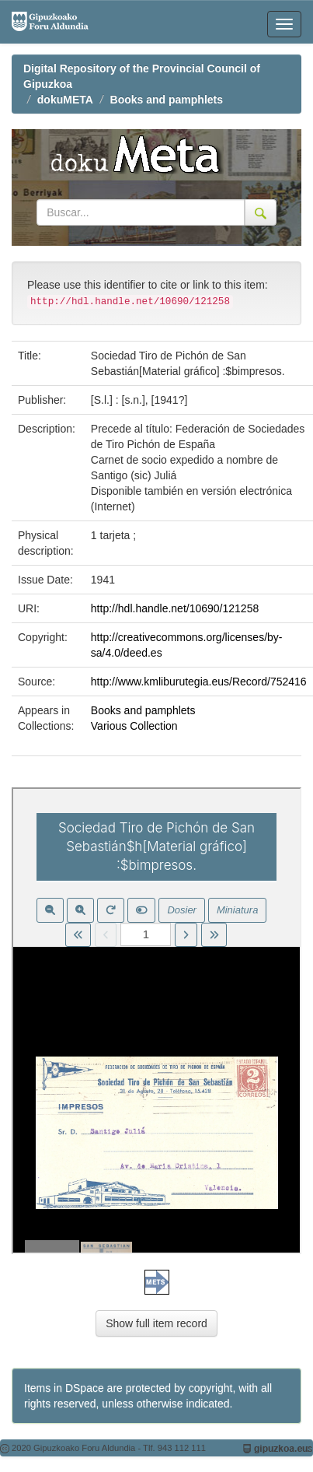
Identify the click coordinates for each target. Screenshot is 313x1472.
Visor (156, 1020)
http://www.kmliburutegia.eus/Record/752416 (199, 681)
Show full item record (156, 1323)
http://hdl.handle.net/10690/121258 (175, 608)
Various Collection (134, 726)
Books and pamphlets (166, 99)
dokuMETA (65, 99)
